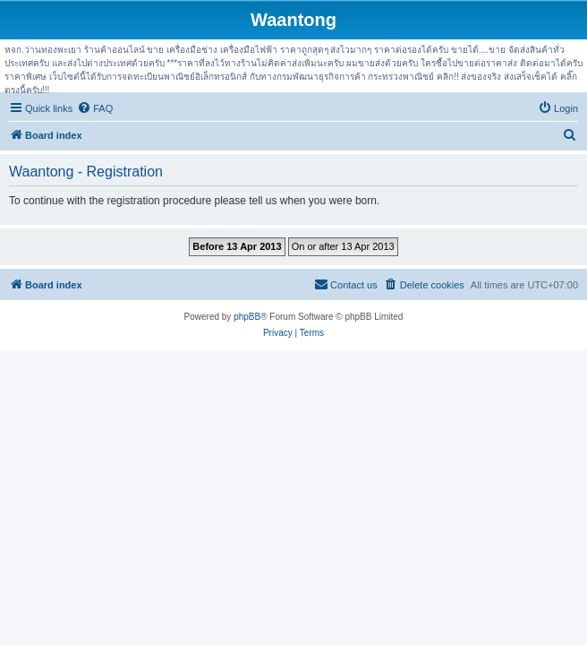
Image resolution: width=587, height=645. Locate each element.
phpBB (247, 317)
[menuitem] (95, 108)
